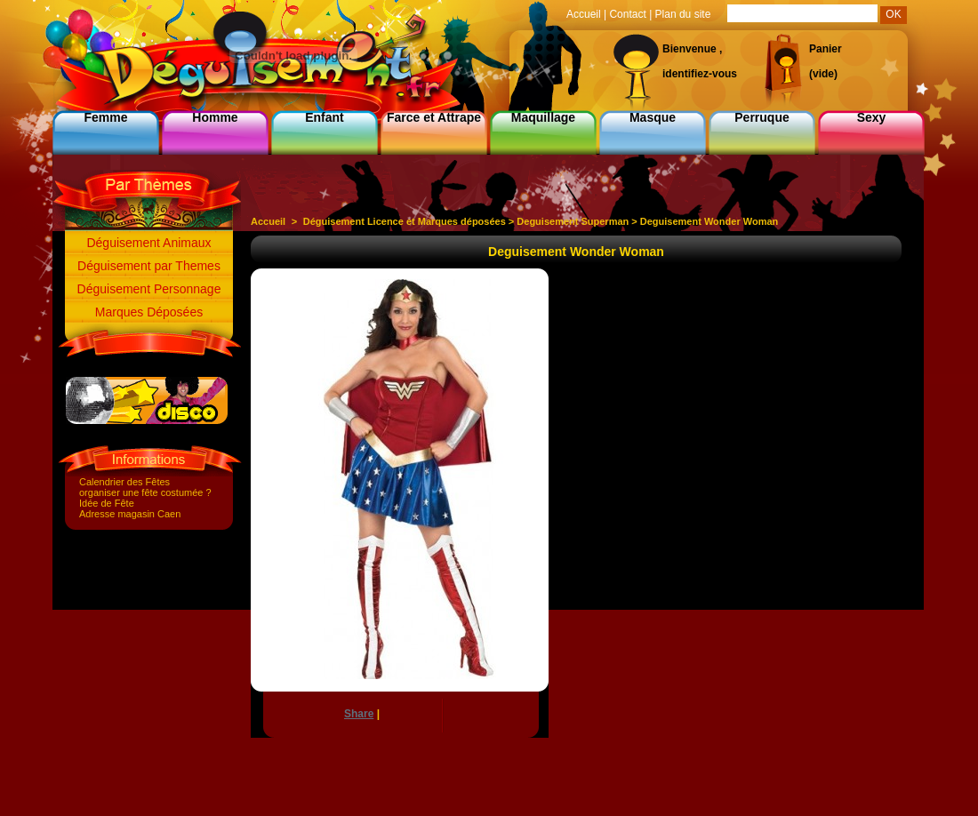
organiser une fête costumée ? (145, 492)
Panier (825, 49)
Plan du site (683, 14)
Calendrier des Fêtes (124, 481)
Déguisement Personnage (149, 289)
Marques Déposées (149, 312)
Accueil (268, 221)
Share (358, 714)
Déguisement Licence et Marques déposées (404, 221)
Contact (627, 14)
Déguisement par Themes (148, 266)
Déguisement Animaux (148, 243)
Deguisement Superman (573, 221)
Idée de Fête (106, 503)
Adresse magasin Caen (129, 513)
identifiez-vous (699, 74)
